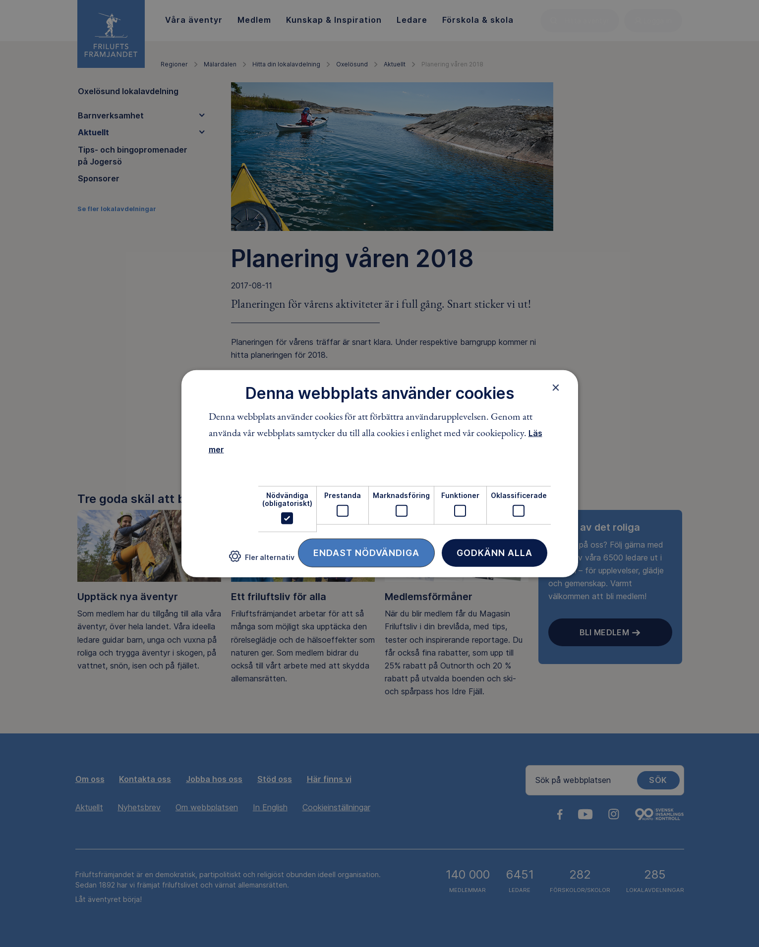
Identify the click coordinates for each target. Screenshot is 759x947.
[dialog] (379, 473)
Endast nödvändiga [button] (366, 553)
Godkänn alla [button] (494, 553)
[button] (261, 560)
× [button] (556, 387)
